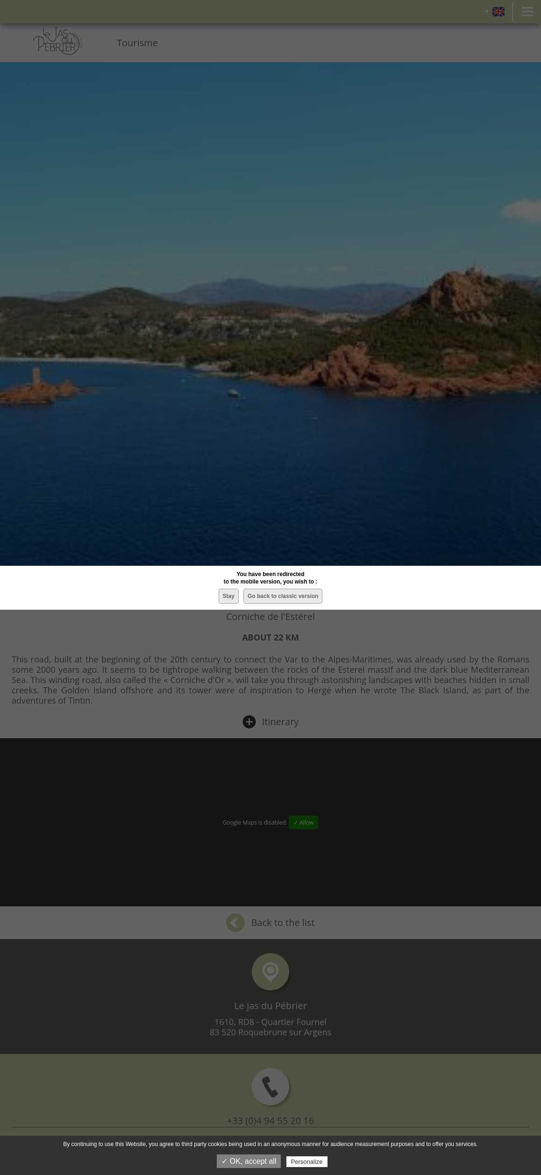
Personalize (307, 1161)
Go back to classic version (283, 596)
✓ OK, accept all (248, 1161)
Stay (229, 596)
